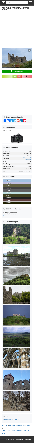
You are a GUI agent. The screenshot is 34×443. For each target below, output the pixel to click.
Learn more (6, 216)
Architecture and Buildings (26, 158)
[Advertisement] (17, 31)
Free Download (17, 71)
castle (16, 419)
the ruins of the (8, 419)
